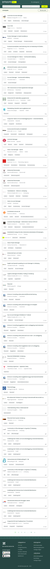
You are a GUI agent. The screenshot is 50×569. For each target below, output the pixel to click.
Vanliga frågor (37, 549)
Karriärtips (36, 558)
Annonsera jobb (38, 545)
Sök (44, 6)
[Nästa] (35, 532)
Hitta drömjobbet (38, 556)
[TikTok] (11, 566)
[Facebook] (9, 566)
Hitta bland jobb (22, 554)
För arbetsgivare (35, 2)
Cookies (20, 549)
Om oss (20, 545)
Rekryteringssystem (39, 547)
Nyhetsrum (21, 556)
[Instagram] (3, 566)
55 (31, 532)
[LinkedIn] (6, 566)
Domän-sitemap (22, 551)
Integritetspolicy (22, 547)
